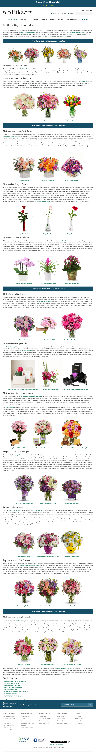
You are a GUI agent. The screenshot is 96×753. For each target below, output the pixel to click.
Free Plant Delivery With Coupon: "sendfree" (49, 289)
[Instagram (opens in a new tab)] (66, 742)
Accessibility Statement (9, 716)
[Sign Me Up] (90, 704)
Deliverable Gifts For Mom (11, 683)
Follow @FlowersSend (56, 744)
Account (5, 721)
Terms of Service (7, 728)
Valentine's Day (79, 718)
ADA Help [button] (23, 721)
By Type (61, 19)
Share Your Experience (45, 718)
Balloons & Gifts (72, 19)
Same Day (85, 19)
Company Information (9, 718)
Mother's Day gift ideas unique (15, 347)
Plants (53, 19)
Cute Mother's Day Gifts (10, 689)
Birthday (23, 19)
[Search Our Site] (83, 13)
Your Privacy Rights (8, 725)
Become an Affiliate (8, 730)
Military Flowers (61, 716)
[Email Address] (74, 704)
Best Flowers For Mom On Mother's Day (15, 681)
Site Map (23, 725)
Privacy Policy (7, 723)
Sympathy (43, 19)
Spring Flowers (61, 718)
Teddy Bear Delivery (44, 721)
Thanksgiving (78, 723)
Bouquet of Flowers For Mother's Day (14, 699)
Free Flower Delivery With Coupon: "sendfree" (49, 41)
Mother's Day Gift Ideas (10, 693)
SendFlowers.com (17, 12)
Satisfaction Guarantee (27, 723)
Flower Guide (42, 716)
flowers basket (26, 142)
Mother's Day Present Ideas (11, 695)
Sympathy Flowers (62, 723)
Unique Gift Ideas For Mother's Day (14, 697)
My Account (56, 13)
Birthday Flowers (61, 721)
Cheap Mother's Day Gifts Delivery (13, 687)
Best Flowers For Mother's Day (12, 685)
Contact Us (24, 718)
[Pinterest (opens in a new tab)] (69, 742)
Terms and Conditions (27, 728)
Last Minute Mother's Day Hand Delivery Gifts (17, 691)
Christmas (78, 716)
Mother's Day (13, 19)
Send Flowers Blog (44, 723)
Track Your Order (25, 716)
